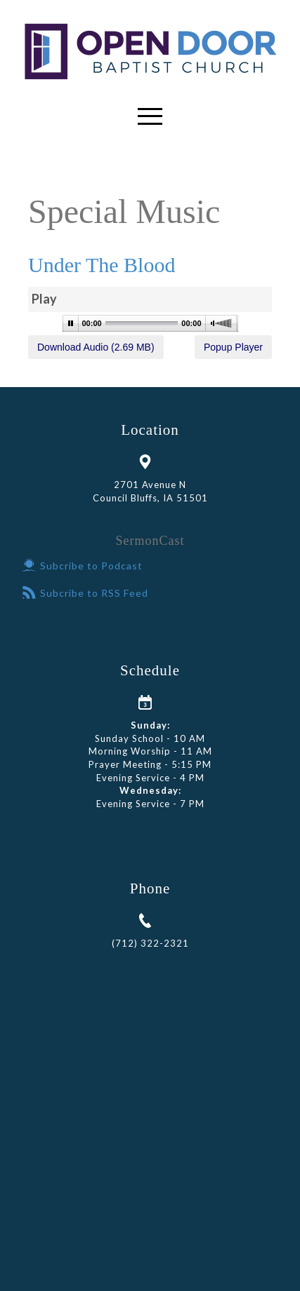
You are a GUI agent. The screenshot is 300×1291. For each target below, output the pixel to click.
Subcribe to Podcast (82, 566)
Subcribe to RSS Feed (85, 593)
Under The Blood (101, 264)
